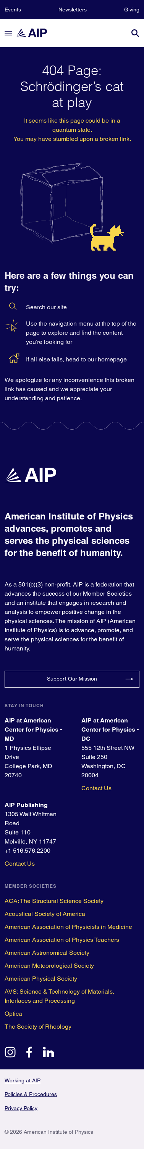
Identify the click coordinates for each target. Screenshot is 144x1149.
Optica (13, 1013)
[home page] (35, 33)
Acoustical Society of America (45, 913)
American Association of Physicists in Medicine (68, 926)
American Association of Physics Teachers (62, 939)
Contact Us (96, 788)
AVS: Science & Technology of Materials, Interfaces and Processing (59, 996)
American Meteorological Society (49, 965)
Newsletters (72, 9)
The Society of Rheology (38, 1026)
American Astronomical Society (47, 952)
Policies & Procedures (31, 1094)
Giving (131, 9)
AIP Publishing (26, 805)
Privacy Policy (21, 1108)
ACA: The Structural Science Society (54, 900)
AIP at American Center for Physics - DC (110, 729)
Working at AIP (22, 1080)
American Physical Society (41, 978)
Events (13, 9)
